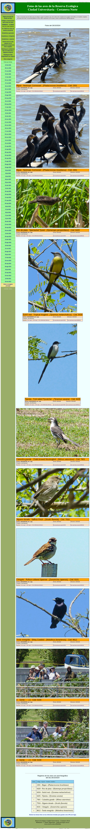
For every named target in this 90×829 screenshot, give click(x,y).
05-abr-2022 (8, 221)
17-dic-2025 (8, 77)
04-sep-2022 (8, 203)
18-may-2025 (8, 98)
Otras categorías (8, 59)
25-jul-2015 (8, 269)
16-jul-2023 (8, 176)
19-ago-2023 (8, 167)
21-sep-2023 (8, 146)
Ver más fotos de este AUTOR (59, 91)
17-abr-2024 (8, 107)
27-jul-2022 (8, 209)
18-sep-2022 (8, 194)
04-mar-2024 (8, 110)
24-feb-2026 (8, 65)
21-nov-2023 (8, 122)
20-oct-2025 (8, 86)
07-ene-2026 (8, 71)
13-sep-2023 (8, 149)
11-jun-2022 (8, 218)
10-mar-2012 (8, 275)
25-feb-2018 (8, 245)
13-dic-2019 (8, 233)
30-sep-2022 (8, 191)
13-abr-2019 (8, 239)
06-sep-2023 (8, 152)
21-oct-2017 (8, 248)
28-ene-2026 (8, 68)
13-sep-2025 (8, 92)
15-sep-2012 (8, 272)
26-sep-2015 (8, 263)
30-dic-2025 (8, 74)
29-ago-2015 (8, 266)
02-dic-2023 (8, 116)
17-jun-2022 (8, 215)
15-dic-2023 (8, 113)
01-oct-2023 (8, 143)
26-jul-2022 (8, 212)
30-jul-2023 (8, 170)
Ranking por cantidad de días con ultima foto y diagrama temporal (8, 50)
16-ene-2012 (8, 281)
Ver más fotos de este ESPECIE (77, 91)
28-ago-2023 (8, 164)
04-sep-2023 (8, 155)
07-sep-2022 (8, 200)
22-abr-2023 (8, 185)
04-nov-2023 (8, 137)
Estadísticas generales (8, 33)
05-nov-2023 (8, 134)
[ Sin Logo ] (28, 91)
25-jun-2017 (8, 254)
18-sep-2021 (8, 227)
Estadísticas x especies (8, 39)
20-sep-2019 (8, 236)
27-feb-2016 (8, 257)
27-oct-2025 (8, 83)
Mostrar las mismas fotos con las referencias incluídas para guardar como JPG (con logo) (52, 814)
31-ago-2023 (8, 161)
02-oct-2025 (8, 89)
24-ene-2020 (8, 230)
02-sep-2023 (8, 158)
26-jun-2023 (8, 179)
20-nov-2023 (8, 125)
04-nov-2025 (8, 80)
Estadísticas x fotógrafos (8, 36)
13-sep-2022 (8, 197)
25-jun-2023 (8, 182)
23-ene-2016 (8, 260)
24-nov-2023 (8, 119)
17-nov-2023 (8, 131)
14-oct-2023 (8, 140)
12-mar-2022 (8, 224)
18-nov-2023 (8, 128)
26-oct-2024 (8, 101)
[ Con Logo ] (23, 91)
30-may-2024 (8, 104)
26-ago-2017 (8, 251)
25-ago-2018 (8, 242)
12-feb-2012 (8, 278)
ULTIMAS (11, 24)
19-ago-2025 (8, 95)
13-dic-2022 (8, 188)
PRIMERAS (5, 24)
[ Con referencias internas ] (37, 91)
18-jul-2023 (8, 173)
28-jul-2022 (8, 206)
